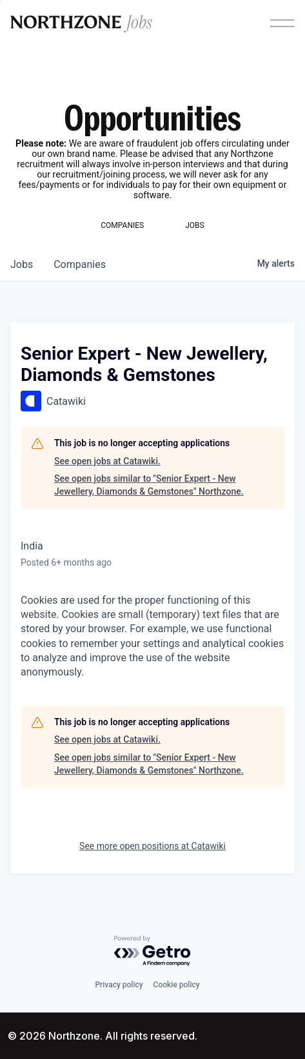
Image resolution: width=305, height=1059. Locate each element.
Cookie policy (176, 984)
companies (80, 264)
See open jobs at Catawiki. (107, 461)
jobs (21, 264)
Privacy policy (119, 984)
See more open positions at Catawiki (152, 846)
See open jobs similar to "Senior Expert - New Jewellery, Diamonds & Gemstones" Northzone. (149, 485)
